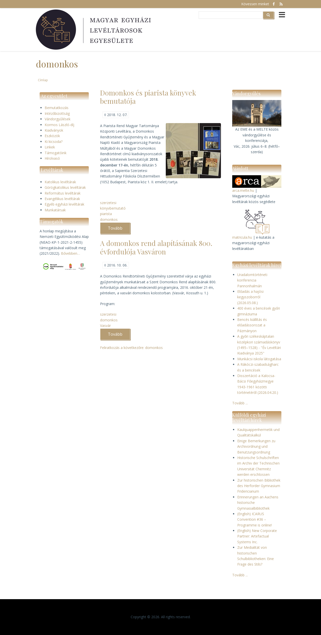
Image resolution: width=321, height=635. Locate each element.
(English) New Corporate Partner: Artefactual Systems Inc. (257, 536)
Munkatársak (55, 210)
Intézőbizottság (57, 113)
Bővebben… (70, 253)
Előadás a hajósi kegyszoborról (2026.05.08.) (250, 297)
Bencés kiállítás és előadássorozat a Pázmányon (252, 325)
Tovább (119, 229)
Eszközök (52, 135)
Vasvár (105, 325)
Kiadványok (54, 130)
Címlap (43, 80)
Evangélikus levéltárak (62, 198)
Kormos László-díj (59, 124)
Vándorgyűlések (57, 119)
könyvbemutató (113, 208)
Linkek (50, 147)
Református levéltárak (63, 193)
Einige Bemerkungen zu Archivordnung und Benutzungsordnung (256, 446)
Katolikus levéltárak (60, 181)
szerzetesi (108, 202)
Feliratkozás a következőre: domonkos (131, 347)
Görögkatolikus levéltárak (65, 187)
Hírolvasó (52, 158)
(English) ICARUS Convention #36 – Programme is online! (254, 519)
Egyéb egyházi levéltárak (64, 204)
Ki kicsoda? (53, 141)
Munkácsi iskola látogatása (259, 358)
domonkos (109, 219)
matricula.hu (242, 237)
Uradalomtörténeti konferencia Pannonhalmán (252, 280)
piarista (106, 213)
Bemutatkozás (56, 107)
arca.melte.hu (243, 190)
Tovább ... (240, 403)
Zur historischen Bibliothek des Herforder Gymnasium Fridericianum (258, 486)
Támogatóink (55, 152)
